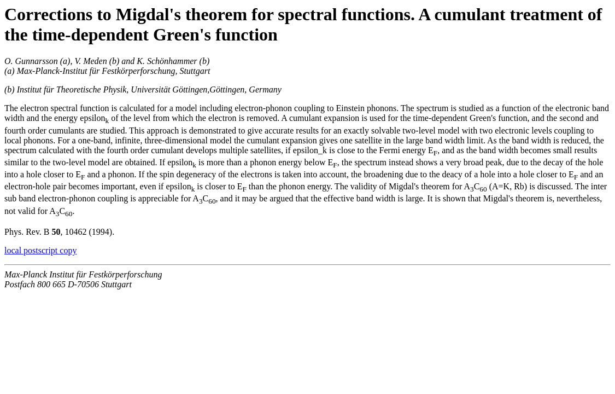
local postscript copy (40, 250)
